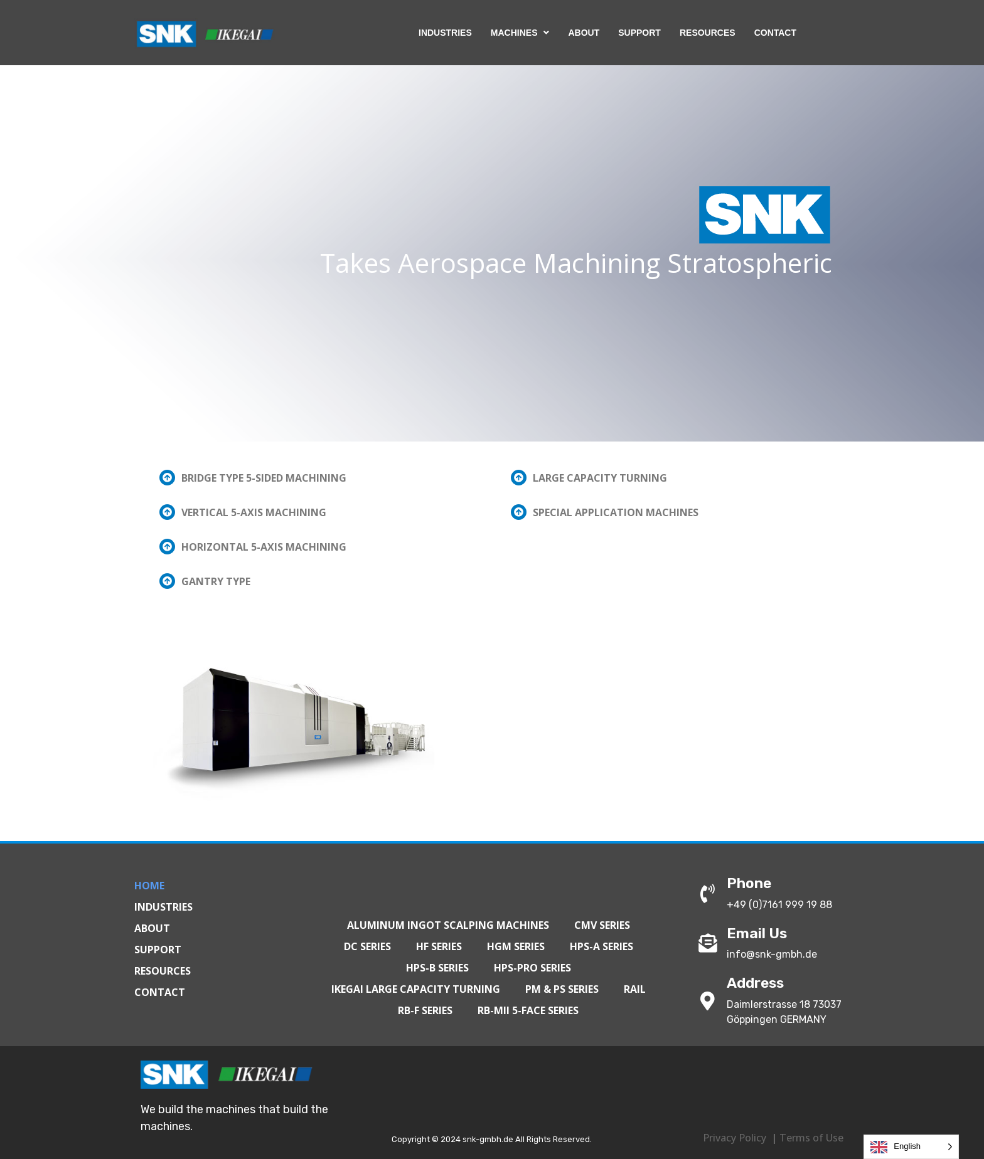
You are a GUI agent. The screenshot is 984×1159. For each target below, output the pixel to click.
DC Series (367, 946)
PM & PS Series (562, 989)
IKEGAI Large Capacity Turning (415, 989)
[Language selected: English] (911, 1147)
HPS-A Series (601, 946)
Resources (162, 971)
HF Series (439, 946)
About (152, 928)
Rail (635, 989)
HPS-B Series (437, 968)
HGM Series (516, 946)
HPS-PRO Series (532, 968)
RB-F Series (425, 1010)
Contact (159, 992)
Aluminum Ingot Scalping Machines (448, 925)
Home (149, 885)
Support (157, 949)
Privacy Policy (734, 1138)
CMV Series (602, 925)
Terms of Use (811, 1138)
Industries (163, 907)
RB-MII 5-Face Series (528, 1010)
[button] (316, 477)
